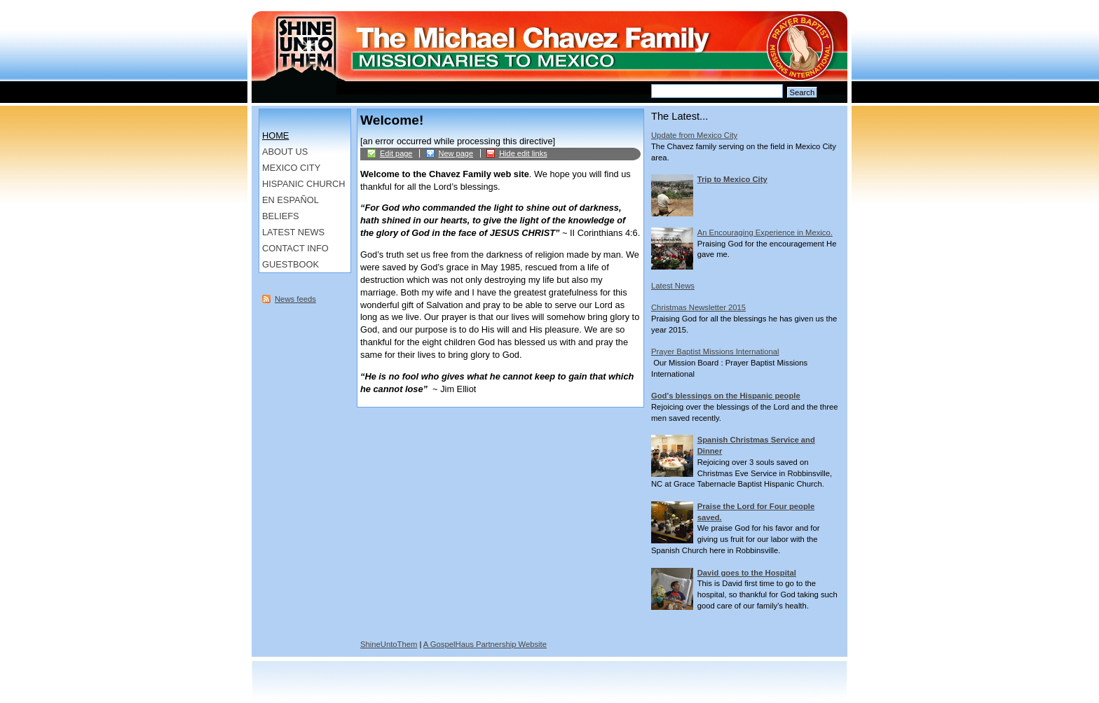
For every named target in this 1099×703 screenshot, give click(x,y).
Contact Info (295, 248)
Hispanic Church (304, 184)
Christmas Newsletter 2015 (698, 307)
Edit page (396, 153)
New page (456, 153)
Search (802, 92)
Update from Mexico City (694, 135)
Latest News (293, 232)
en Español (290, 200)
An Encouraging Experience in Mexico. (765, 232)
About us (285, 151)
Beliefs (280, 216)
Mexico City (291, 167)
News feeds (295, 299)
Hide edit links (523, 153)
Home (275, 135)
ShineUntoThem (388, 644)
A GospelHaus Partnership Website (485, 644)
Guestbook (290, 264)
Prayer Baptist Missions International (715, 351)
